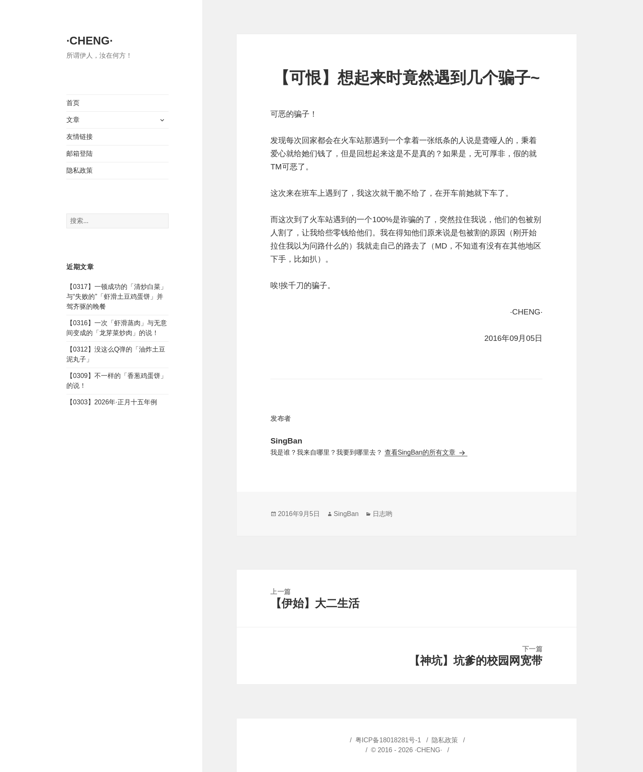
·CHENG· (89, 41)
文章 (73, 119)
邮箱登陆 (79, 153)
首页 (73, 102)
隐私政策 (79, 170)
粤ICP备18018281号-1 (388, 740)
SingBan (346, 513)
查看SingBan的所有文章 (421, 452)
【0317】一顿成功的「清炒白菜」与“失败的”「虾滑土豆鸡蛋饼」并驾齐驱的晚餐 (116, 296)
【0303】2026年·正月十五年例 (111, 402)
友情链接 (79, 136)
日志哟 (382, 513)
